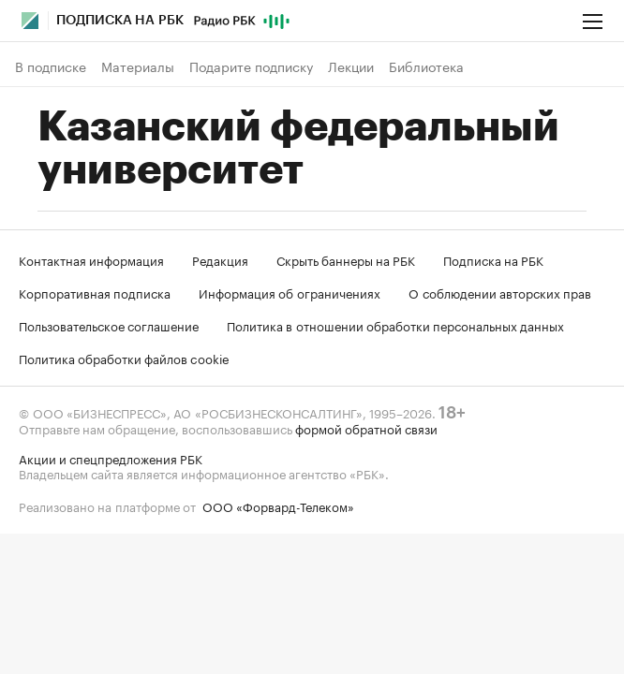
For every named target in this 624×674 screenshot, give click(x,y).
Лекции (351, 66)
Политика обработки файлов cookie (124, 357)
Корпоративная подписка (95, 292)
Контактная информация (91, 259)
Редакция (220, 259)
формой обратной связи (366, 427)
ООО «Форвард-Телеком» (278, 505)
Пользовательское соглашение (109, 324)
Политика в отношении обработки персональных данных (395, 324)
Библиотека (426, 66)
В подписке (50, 66)
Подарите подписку (251, 66)
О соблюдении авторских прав (500, 292)
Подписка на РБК (493, 259)
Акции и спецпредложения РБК (110, 457)
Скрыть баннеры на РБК (345, 259)
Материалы (137, 66)
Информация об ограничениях (289, 292)
